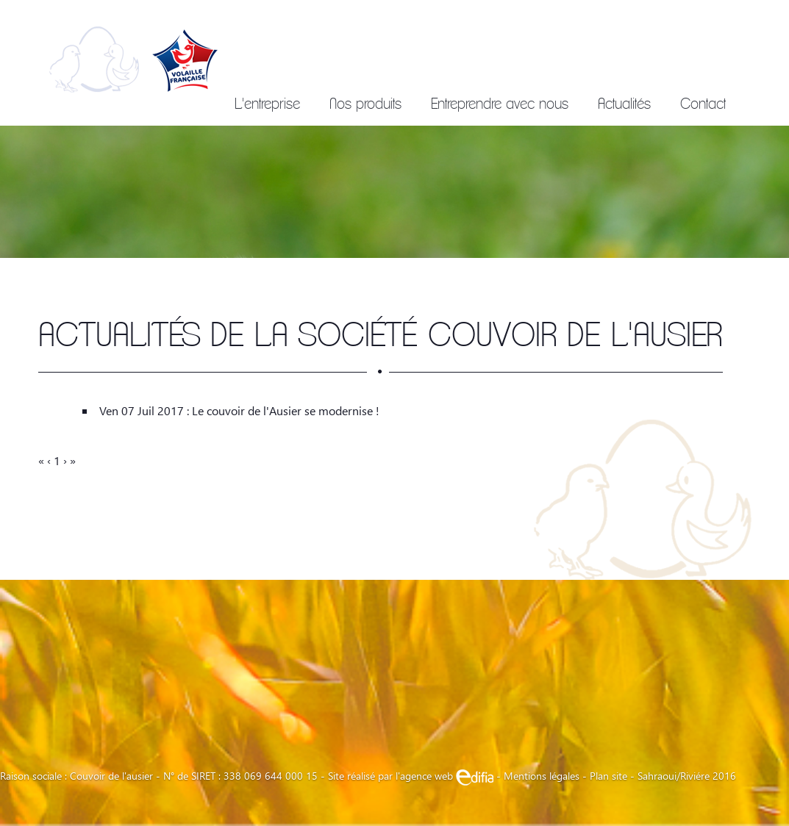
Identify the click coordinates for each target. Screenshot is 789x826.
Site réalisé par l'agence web (410, 776)
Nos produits (365, 103)
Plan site (608, 776)
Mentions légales (541, 776)
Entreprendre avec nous (499, 103)
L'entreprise (267, 103)
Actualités (624, 103)
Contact (703, 103)
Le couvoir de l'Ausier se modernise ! (285, 410)
